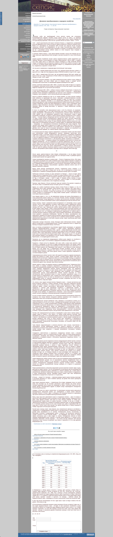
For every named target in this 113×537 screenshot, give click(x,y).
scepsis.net (76, 533)
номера (28, 17)
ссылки (28, 46)
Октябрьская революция (88, 50)
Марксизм (88, 55)
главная (28, 13)
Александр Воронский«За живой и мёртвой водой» (88, 30)
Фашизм (88, 57)
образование (27, 27)
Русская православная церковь (88, 60)
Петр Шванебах (77, 18)
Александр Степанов (37, 435)
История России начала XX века (38, 16)
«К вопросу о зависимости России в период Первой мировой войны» (50, 437)
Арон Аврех (35, 442)
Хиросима (88, 16)
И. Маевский (35, 439)
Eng (92, 0)
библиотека (27, 24)
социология (27, 35)
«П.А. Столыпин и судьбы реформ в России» (45, 447)
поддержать (1, 18)
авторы (28, 44)
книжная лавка (25, 49)
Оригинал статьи (56, 424)
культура (28, 37)
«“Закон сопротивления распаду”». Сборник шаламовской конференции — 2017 (88, 34)
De (94, 0)
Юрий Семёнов (36, 445)
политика (28, 26)
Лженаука (88, 67)
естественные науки (25, 39)
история (28, 33)
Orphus (20, 66)
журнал (28, 15)
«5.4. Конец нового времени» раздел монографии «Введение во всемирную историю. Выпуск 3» (57, 444)
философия (27, 31)
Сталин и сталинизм (88, 62)
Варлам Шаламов (88, 14)
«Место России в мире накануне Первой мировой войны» (48, 434)
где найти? (27, 21)
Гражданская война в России (88, 49)
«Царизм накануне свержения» (41, 441)
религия (28, 29)
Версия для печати (36, 13)
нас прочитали (26, 19)
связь (29, 51)
